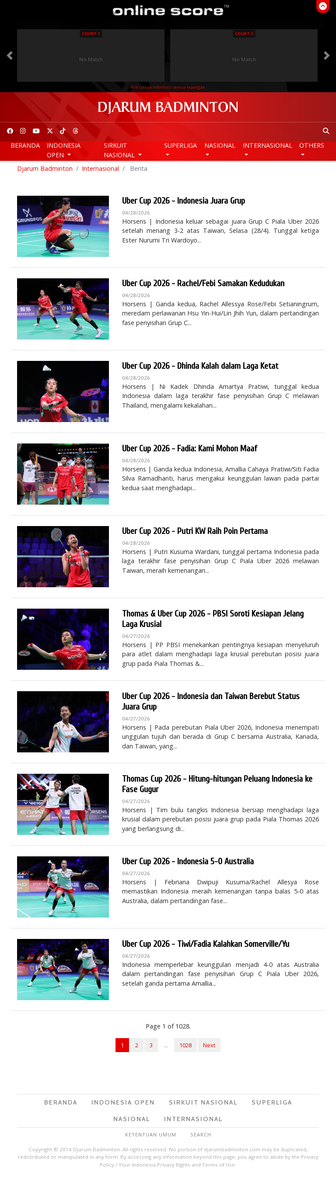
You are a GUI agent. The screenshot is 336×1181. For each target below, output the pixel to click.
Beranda (25, 145)
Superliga (180, 145)
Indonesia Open (63, 150)
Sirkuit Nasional (120, 150)
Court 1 (91, 33)
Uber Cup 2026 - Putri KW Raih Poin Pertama (195, 534)
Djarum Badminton (45, 170)
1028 (185, 1047)
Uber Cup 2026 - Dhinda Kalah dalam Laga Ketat (200, 369)
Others (311, 145)
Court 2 (244, 33)
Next (209, 1047)
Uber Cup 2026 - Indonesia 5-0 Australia (188, 864)
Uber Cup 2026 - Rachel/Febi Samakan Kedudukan (203, 286)
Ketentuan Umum (150, 1137)
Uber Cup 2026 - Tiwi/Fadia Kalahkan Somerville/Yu (205, 947)
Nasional (219, 145)
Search (200, 1137)
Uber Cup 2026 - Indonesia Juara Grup (183, 203)
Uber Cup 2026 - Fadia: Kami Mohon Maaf (189, 451)
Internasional (267, 145)
